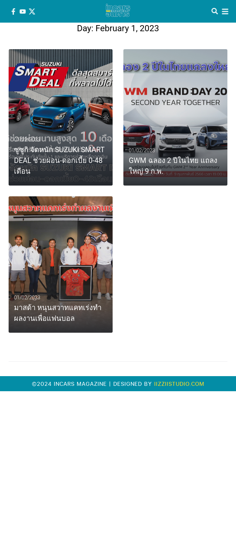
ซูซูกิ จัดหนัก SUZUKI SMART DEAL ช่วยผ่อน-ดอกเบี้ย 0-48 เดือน (59, 160)
